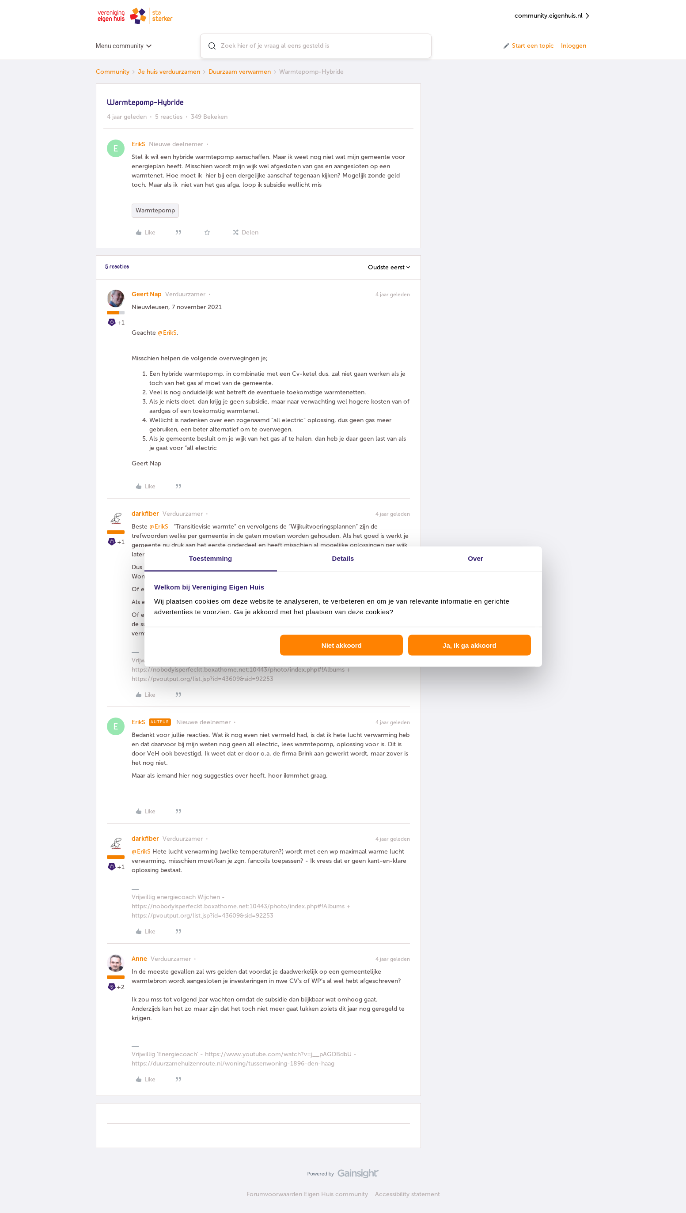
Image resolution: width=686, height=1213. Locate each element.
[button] (528, 46)
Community (112, 72)
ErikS (138, 144)
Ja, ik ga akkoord (469, 645)
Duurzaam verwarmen (239, 72)
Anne (139, 959)
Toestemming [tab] (210, 558)
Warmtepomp (155, 210)
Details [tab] (343, 558)
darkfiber (145, 514)
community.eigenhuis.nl (553, 16)
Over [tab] (475, 558)
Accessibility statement (407, 1194)
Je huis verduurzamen (169, 72)
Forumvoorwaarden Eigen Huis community (307, 1194)
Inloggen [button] (573, 45)
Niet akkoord (342, 645)
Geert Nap (147, 294)
